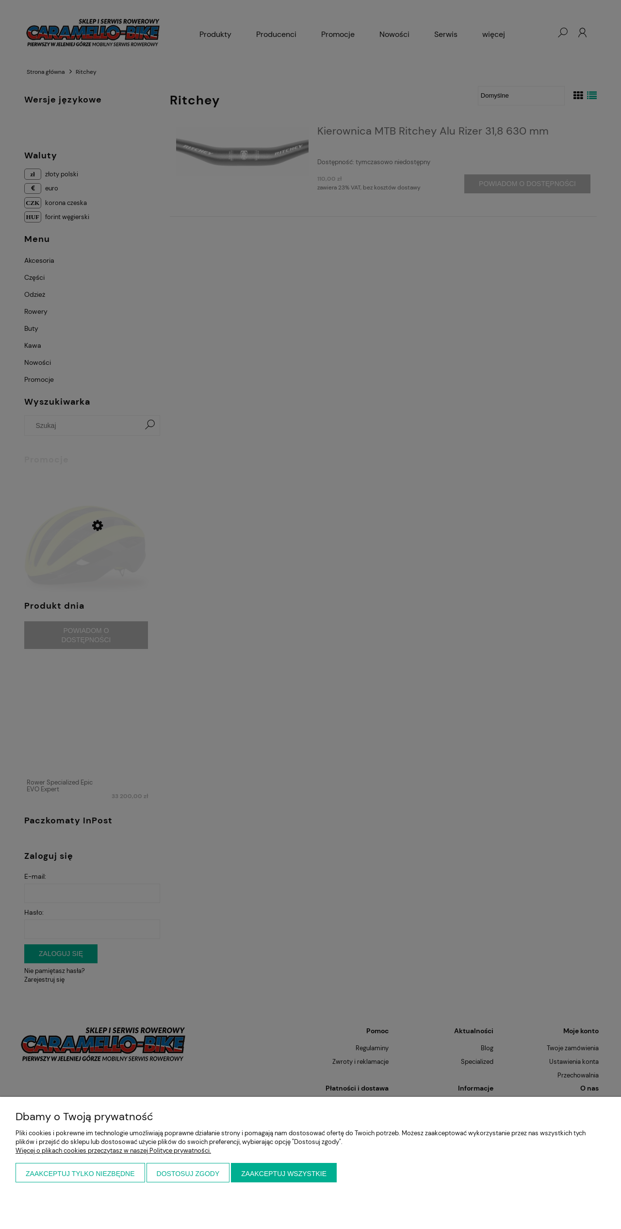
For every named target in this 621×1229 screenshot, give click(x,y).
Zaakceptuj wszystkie (284, 1174)
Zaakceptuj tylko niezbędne (80, 1174)
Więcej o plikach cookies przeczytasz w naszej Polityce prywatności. (113, 1150)
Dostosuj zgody (188, 1174)
